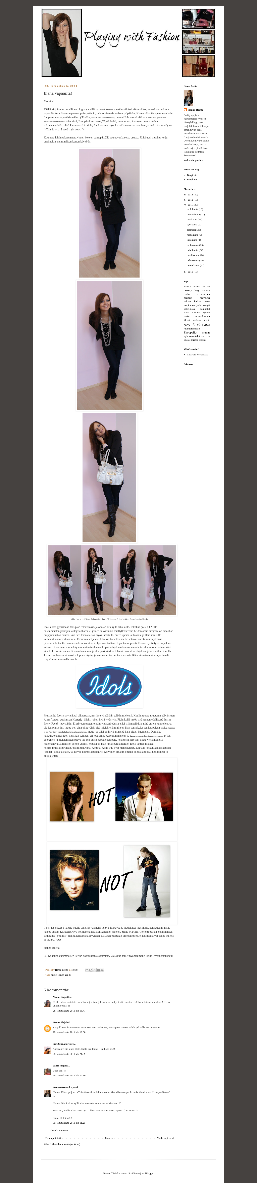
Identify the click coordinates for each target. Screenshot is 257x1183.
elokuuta (192, 229)
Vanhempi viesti (165, 1138)
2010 (191, 271)
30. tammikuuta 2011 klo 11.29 (69, 1122)
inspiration (189, 305)
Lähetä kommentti (58, 1130)
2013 (191, 194)
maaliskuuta (193, 255)
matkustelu (204, 316)
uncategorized (191, 339)
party (187, 324)
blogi (197, 290)
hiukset (198, 301)
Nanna (56, 996)
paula (56, 1065)
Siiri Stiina (59, 1043)
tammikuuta (193, 265)
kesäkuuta (192, 239)
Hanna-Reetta (60, 1087)
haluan (187, 301)
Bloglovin (192, 179)
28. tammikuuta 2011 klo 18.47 (69, 1010)
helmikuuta (193, 260)
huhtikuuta (193, 250)
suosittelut (194, 336)
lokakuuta (192, 219)
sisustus (206, 332)
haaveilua (205, 297)
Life (194, 316)
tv (70, 975)
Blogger (149, 1173)
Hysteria (77, 719)
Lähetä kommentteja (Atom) (65, 1144)
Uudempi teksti (53, 1138)
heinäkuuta (193, 234)
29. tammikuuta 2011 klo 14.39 (69, 1075)
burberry (206, 290)
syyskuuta (192, 224)
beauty (188, 290)
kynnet (206, 312)
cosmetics (204, 294)
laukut (187, 316)
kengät (206, 305)
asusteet (206, 286)
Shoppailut (190, 332)
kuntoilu (196, 312)
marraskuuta (194, 214)
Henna (56, 1022)
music (54, 975)
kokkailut (205, 308)
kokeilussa (189, 308)
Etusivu (109, 1138)
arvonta (196, 286)
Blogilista (192, 175)
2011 (191, 204)
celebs (187, 294)
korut (186, 312)
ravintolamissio (192, 328)
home (207, 301)
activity (187, 286)
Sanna (133, 736)
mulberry (197, 320)
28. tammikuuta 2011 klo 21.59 (69, 1053)
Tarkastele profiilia (193, 160)
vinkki (202, 339)
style (186, 336)
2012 (191, 199)
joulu (199, 305)
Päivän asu (63, 975)
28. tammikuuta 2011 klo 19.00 (69, 1032)
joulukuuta (193, 209)
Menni (187, 320)
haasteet (188, 297)
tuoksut (204, 336)
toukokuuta (193, 245)
